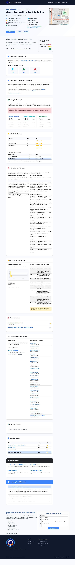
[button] (59, 15)
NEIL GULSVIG (33, 365)
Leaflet (61, 24)
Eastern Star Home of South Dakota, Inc (16, 445)
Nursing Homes (31, 541)
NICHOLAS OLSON (34, 390)
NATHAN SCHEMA (34, 397)
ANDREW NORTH (34, 386)
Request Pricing (53, 528)
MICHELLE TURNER (34, 412)
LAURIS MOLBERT (34, 379)
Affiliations (11, 31)
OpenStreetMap (66, 24)
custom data (33, 90)
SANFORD (10, 350)
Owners (29, 543)
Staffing (19, 31)
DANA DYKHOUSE (34, 346)
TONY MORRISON (34, 383)
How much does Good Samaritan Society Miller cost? (19, 498)
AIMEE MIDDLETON (34, 375)
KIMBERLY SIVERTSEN (35, 404)
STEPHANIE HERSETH (35, 368)
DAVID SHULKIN (33, 401)
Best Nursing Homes (42, 541)
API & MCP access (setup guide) (14, 92)
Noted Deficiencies (35, 464)
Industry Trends (41, 545)
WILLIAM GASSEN (34, 357)
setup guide (43, 89)
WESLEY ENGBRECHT (35, 350)
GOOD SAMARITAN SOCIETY (28, 60)
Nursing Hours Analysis (36, 470)
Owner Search (58, 2)
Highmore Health (11, 447)
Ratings (26, 31)
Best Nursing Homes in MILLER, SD (16, 464)
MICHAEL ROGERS (34, 393)
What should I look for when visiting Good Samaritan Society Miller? (22, 501)
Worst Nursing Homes (43, 543)
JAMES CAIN (33, 343)
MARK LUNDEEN (34, 372)
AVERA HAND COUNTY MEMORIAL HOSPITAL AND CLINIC (20, 327)
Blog (67, 2)
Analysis (63, 2)
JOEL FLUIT (32, 354)
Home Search (51, 2)
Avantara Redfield (12, 449)
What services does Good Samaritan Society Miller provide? (20, 496)
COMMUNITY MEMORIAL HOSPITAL (15, 322)
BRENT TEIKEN (33, 408)
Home (7, 9)
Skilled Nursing (13, 9)
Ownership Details (12, 470)
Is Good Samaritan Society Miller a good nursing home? (19, 486)
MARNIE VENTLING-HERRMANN (37, 415)
